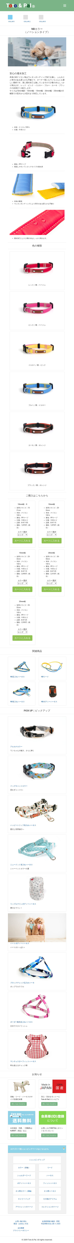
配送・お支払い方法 (21, 1224)
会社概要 (21, 1228)
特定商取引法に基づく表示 (50, 1224)
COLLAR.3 (42, 21)
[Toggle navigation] (65, 5)
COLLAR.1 (11, 21)
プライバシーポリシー (21, 1231)
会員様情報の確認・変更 (51, 1221)
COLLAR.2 (27, 21)
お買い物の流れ (21, 1221)
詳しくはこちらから (18, 1104)
